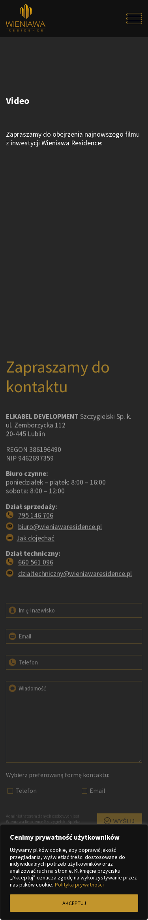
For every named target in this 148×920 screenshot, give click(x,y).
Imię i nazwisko (31, 624)
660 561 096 (35, 583)
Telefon (22, 676)
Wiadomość (26, 702)
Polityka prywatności (79, 884)
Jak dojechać (35, 559)
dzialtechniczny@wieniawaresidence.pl (75, 595)
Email (19, 650)
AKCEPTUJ (74, 903)
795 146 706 (35, 536)
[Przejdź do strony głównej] (23, 18)
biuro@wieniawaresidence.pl (60, 547)
